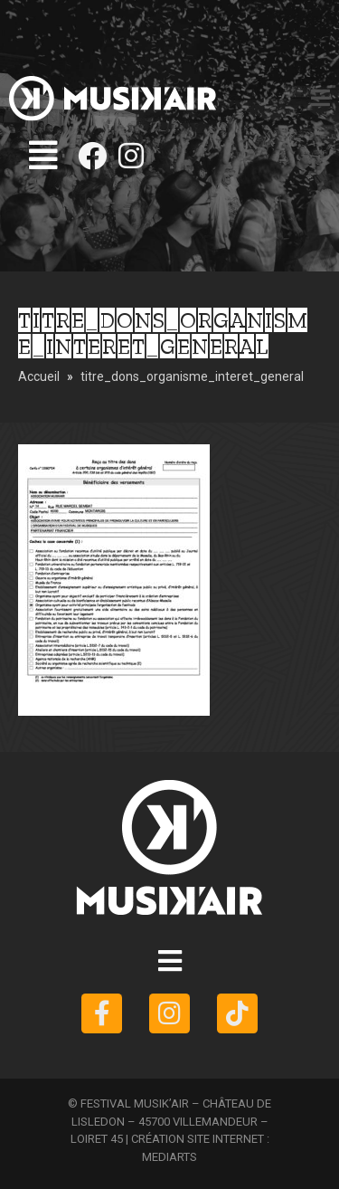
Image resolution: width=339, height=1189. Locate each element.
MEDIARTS (169, 1157)
